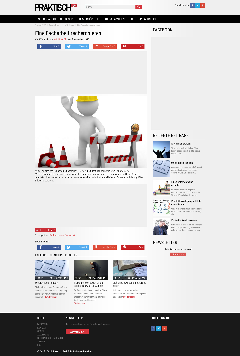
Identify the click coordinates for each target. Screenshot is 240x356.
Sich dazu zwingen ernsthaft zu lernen (129, 284)
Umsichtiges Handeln (46, 282)
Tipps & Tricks (146, 19)
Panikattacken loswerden (184, 220)
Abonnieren (178, 254)
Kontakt (41, 327)
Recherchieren (56, 235)
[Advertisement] (91, 72)
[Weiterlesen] (51, 297)
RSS (39, 345)
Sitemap (41, 341)
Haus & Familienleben (118, 19)
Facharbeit (70, 235)
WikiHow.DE (60, 39)
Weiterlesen (46, 230)
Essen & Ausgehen (49, 19)
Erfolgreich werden (181, 143)
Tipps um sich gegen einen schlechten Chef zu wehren (88, 284)
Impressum (42, 324)
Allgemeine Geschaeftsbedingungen (49, 336)
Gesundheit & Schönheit (82, 19)
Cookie (40, 331)
